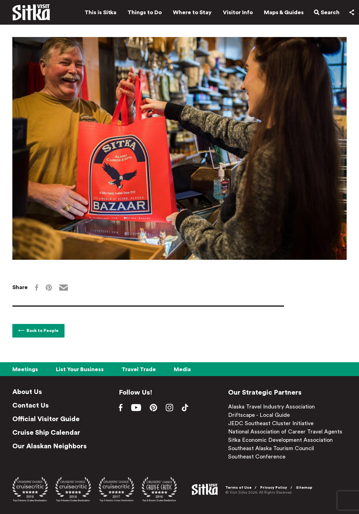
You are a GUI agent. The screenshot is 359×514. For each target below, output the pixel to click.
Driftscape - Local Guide (259, 415)
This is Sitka (100, 12)
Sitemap (304, 487)
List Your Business (80, 369)
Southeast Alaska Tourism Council (271, 448)
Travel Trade (139, 369)
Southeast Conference (257, 456)
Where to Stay (192, 12)
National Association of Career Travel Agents (285, 431)
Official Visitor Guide (46, 419)
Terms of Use (238, 487)
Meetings (25, 369)
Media (182, 369)
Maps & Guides (284, 12)
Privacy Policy (273, 487)
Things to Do (144, 12)
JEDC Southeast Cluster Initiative (271, 423)
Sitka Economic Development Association (280, 440)
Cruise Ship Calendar (46, 432)
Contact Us (30, 405)
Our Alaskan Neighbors (49, 446)
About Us (27, 391)
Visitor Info (238, 12)
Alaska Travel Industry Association (271, 406)
